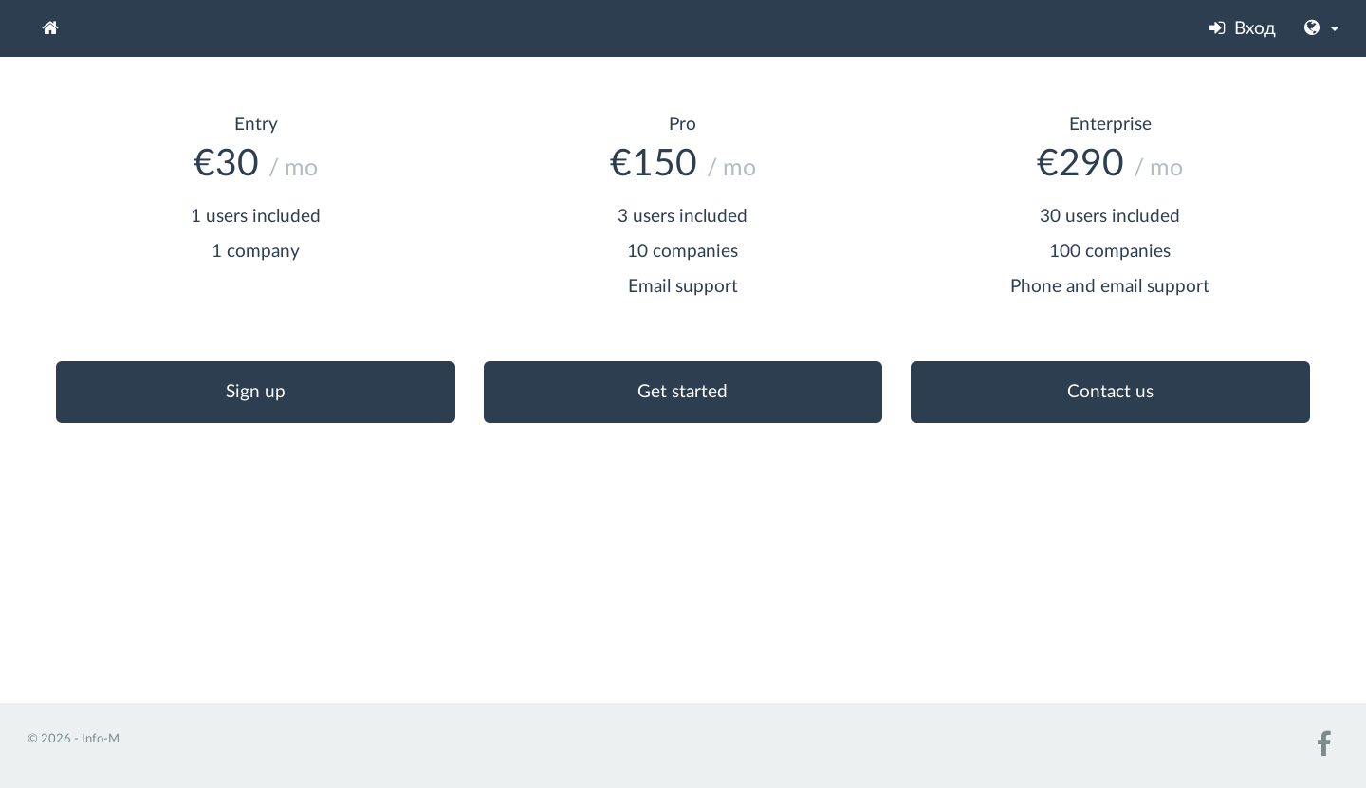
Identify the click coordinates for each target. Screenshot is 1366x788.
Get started (682, 392)
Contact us (1110, 392)
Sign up (256, 392)
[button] (1321, 28)
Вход (1242, 28)
